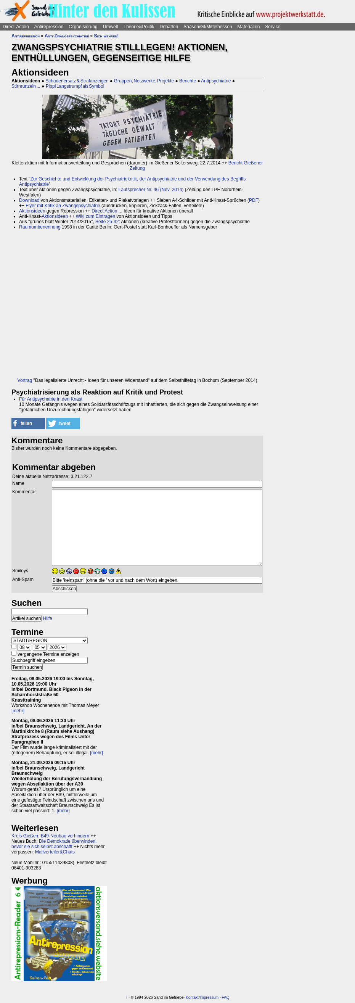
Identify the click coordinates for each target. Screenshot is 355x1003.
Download (29, 200)
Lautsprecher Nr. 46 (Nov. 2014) (151, 189)
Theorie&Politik (139, 26)
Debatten (169, 26)
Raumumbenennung (40, 227)
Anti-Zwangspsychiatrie (67, 36)
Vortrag (25, 380)
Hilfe (47, 618)
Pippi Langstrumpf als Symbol (75, 86)
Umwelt (110, 26)
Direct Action (104, 211)
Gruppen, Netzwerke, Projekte (144, 81)
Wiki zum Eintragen (95, 216)
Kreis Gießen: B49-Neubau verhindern (50, 836)
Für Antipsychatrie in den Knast (50, 399)
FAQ (225, 997)
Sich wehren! (106, 36)
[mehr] (17, 710)
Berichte (187, 81)
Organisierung (83, 26)
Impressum (209, 997)
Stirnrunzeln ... (25, 86)
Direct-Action (16, 26)
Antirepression (49, 26)
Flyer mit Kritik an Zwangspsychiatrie (63, 205)
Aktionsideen (32, 211)
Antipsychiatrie (216, 81)
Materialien (249, 26)
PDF (253, 200)
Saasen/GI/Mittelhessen (207, 26)
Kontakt (192, 997)
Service (272, 26)
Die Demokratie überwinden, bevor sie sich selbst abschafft (53, 844)
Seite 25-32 (107, 221)
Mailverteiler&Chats (55, 852)
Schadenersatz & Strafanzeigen (76, 81)
